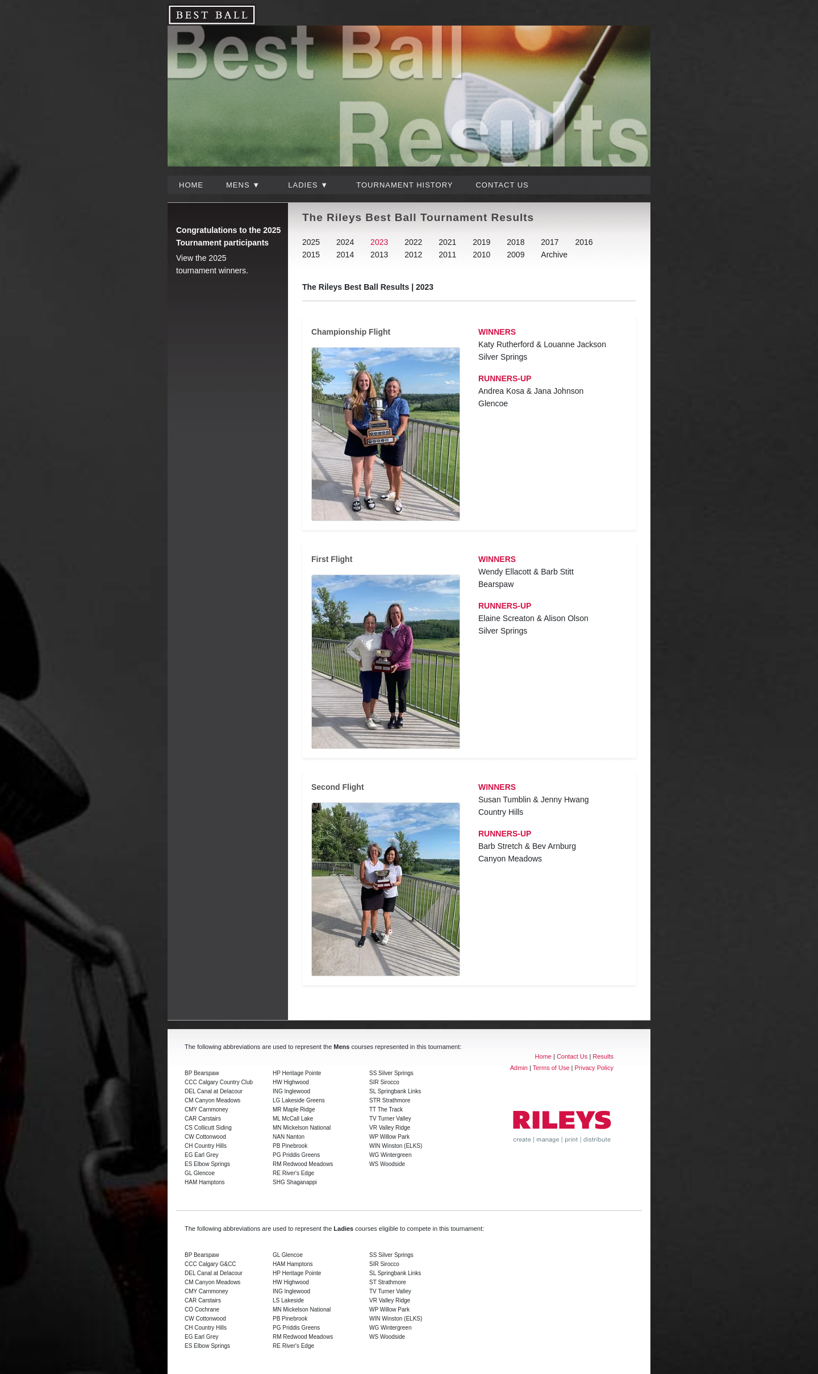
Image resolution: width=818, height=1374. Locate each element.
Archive (554, 254)
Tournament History (404, 185)
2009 (515, 254)
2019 (481, 242)
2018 (515, 242)
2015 (311, 254)
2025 (311, 242)
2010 (481, 254)
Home (191, 185)
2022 (413, 242)
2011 (447, 254)
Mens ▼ (243, 185)
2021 (447, 242)
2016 (583, 242)
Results (603, 1056)
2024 (345, 242)
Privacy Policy (594, 1067)
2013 (379, 254)
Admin (519, 1067)
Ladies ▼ (308, 185)
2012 (413, 254)
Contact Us (501, 185)
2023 (379, 242)
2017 (549, 242)
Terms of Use (551, 1067)
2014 (345, 254)
